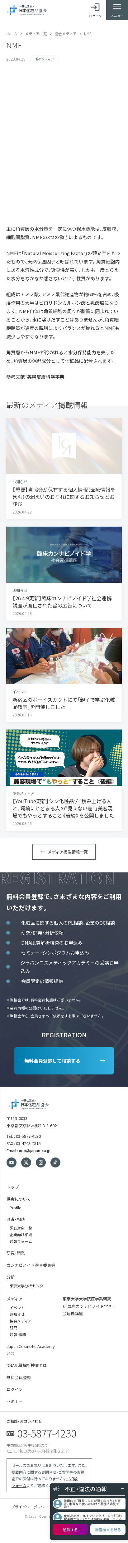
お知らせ (17, 1314)
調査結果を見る (108, 1529)
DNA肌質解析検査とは (27, 1365)
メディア (14, 1299)
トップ (13, 1187)
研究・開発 (16, 1253)
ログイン (15, 1389)
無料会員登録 (19, 1377)
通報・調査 (18, 1334)
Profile (15, 1207)
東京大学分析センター (28, 1285)
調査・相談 (16, 1219)
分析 (11, 1277)
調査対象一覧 (21, 1228)
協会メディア (66, 33)
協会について (19, 1199)
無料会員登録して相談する (52, 1060)
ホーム (11, 33)
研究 (13, 1327)
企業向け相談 (21, 1234)
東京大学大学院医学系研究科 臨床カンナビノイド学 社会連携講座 (88, 1306)
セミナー (15, 1401)
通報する (70, 1529)
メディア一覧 (36, 33)
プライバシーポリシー (29, 1506)
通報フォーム (21, 1241)
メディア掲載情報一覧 (68, 852)
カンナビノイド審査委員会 (31, 1265)
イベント (17, 1307)
